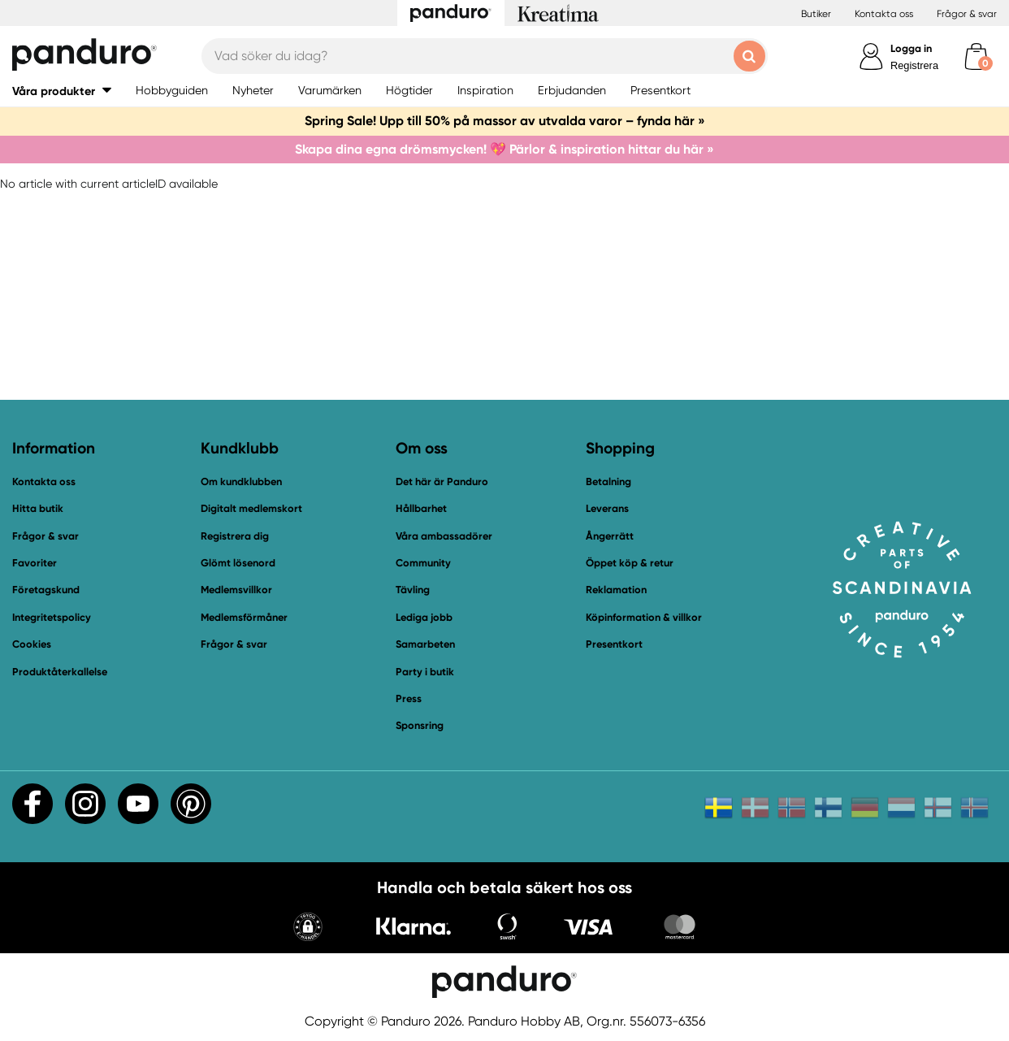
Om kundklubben (241, 481)
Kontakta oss (884, 14)
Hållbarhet (421, 508)
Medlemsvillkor (236, 589)
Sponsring (420, 725)
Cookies (31, 644)
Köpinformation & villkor (644, 617)
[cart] (976, 56)
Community (423, 563)
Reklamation (616, 589)
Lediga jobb (424, 617)
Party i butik (425, 672)
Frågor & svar (967, 14)
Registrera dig (235, 536)
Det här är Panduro (442, 481)
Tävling (413, 589)
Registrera (914, 65)
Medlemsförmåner (244, 617)
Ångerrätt (610, 536)
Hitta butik (37, 508)
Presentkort (614, 644)
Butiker (816, 14)
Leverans (607, 508)
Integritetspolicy (51, 617)
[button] (61, 90)
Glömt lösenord (238, 563)
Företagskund (46, 589)
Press (409, 698)
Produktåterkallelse (59, 672)
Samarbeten (425, 644)
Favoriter (34, 563)
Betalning (608, 481)
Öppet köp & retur (629, 563)
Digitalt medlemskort (251, 508)
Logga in (911, 48)
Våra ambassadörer (444, 536)
